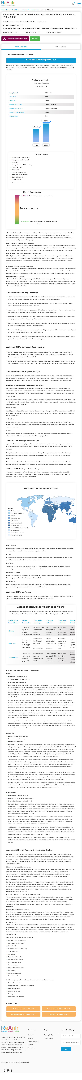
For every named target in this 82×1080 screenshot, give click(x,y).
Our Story (31, 1035)
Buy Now (35, 38)
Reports (8, 10)
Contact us (31, 1048)
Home (3, 10)
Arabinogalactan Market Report (23, 1009)
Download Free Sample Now (15, 39)
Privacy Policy (48, 1035)
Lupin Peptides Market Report (58, 1014)
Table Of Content (60, 47)
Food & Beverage (16, 10)
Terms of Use (48, 1038)
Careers (30, 1045)
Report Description (21, 47)
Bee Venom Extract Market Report (58, 1009)
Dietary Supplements (27, 10)
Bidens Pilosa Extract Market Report (23, 1014)
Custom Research (33, 1042)
